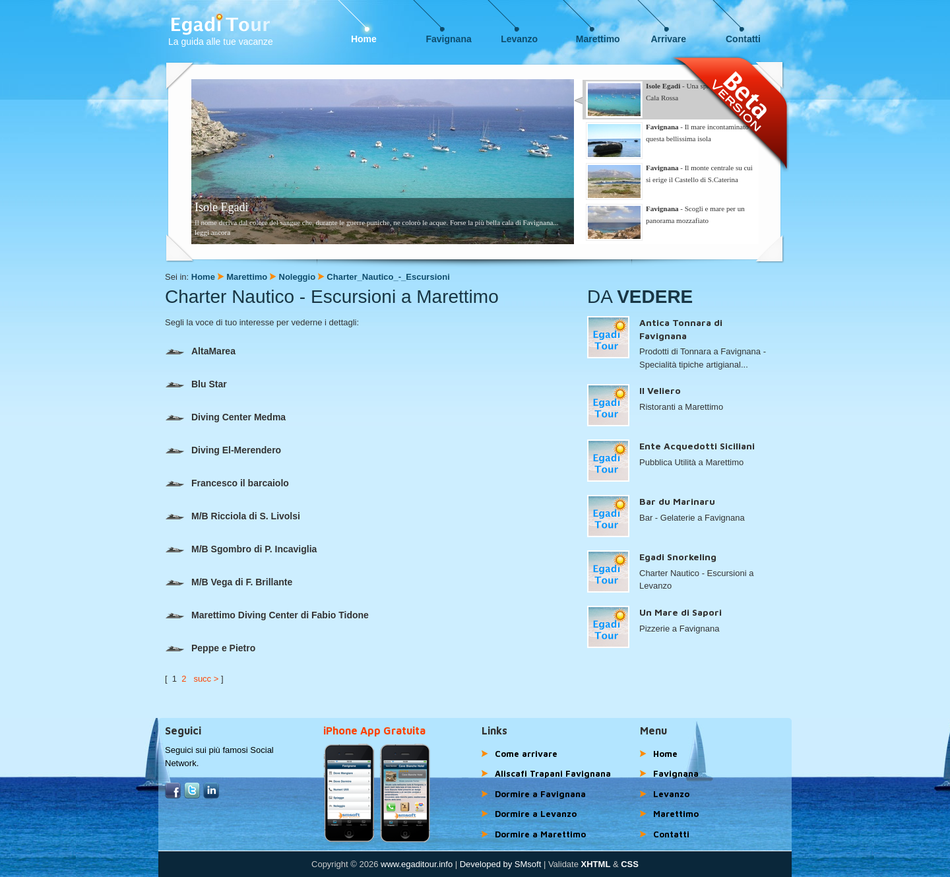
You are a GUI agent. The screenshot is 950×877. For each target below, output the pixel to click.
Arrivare (668, 39)
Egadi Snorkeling (677, 556)
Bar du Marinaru (677, 501)
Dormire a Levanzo (536, 813)
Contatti (743, 39)
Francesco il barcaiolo (227, 483)
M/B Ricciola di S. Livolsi (232, 516)
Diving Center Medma (225, 417)
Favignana (449, 39)
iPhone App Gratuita (374, 730)
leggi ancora (212, 232)
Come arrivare (526, 753)
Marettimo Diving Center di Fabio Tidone (267, 615)
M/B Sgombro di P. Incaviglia (241, 549)
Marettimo (598, 39)
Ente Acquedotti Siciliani (697, 445)
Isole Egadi (221, 207)
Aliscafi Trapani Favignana (553, 773)
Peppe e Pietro (210, 648)
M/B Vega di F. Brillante (228, 582)
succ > (205, 679)
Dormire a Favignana (540, 794)
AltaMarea (200, 351)
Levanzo (519, 39)
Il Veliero (660, 390)
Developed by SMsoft (501, 864)
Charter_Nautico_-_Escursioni (388, 277)
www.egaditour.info (417, 864)
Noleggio (297, 277)
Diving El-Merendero (223, 450)
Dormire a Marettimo (540, 834)
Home (364, 39)
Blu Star (196, 384)
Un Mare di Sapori (680, 612)
